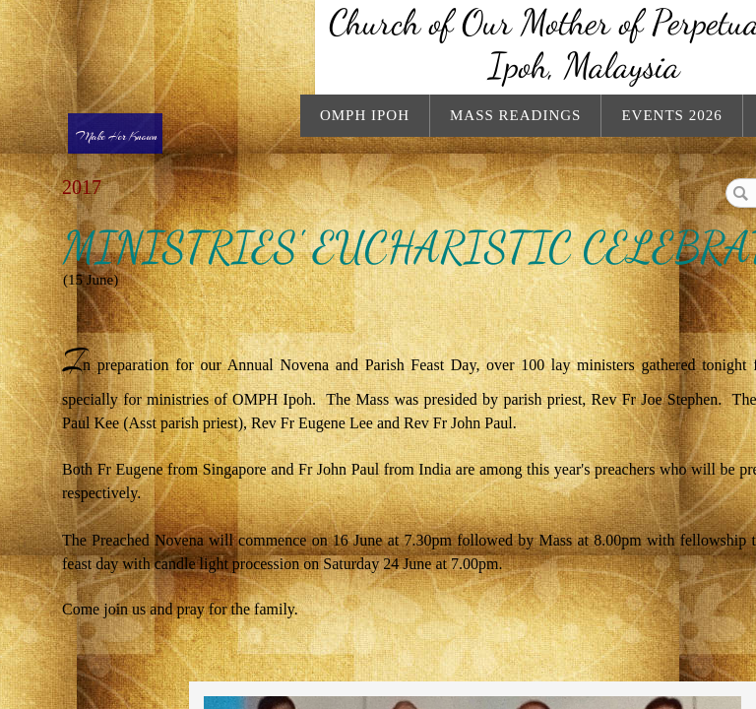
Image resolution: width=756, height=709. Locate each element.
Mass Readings (515, 115)
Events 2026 (671, 115)
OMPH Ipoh (365, 115)
